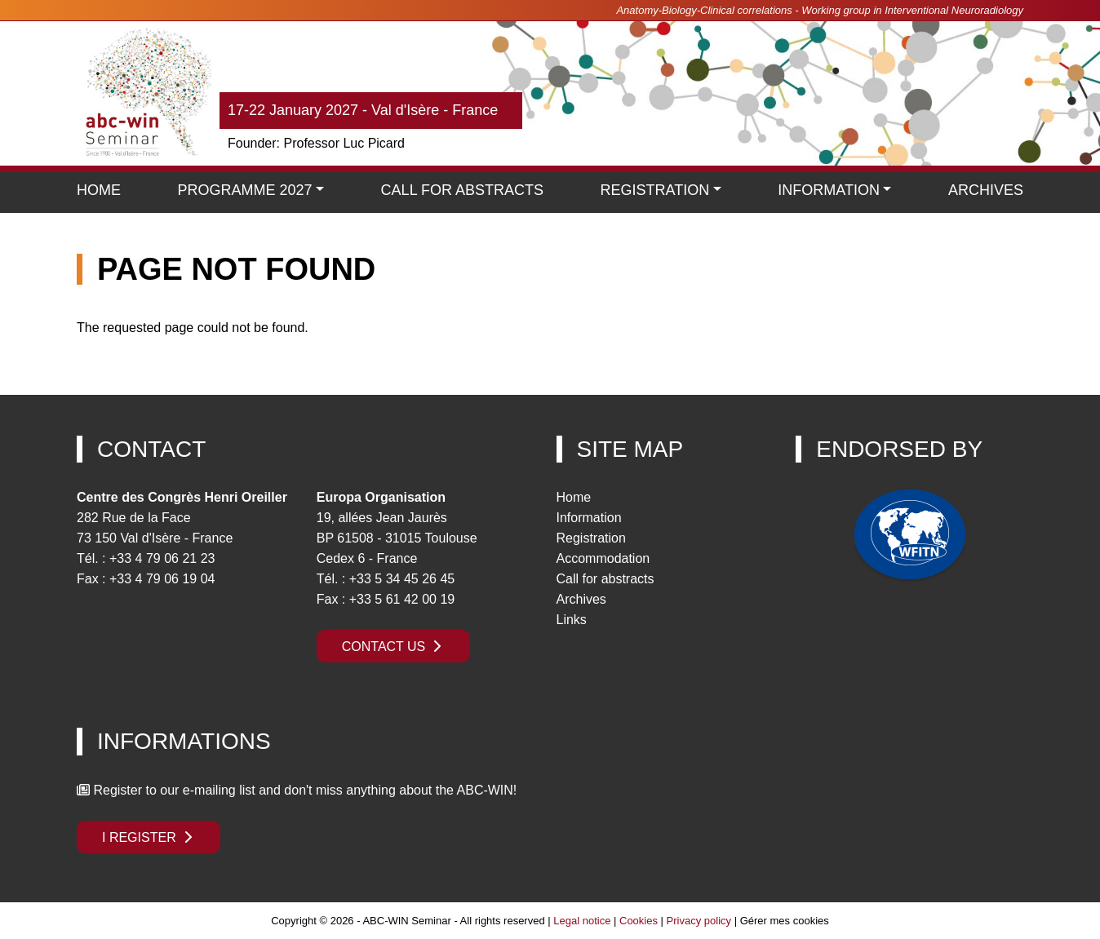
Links (572, 620)
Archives (985, 190)
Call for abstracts (605, 579)
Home (99, 190)
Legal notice (581, 921)
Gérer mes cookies (784, 921)
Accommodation (603, 558)
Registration (591, 538)
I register (148, 837)
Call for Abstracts (462, 190)
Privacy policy (699, 921)
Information (829, 190)
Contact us (393, 646)
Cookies (638, 921)
